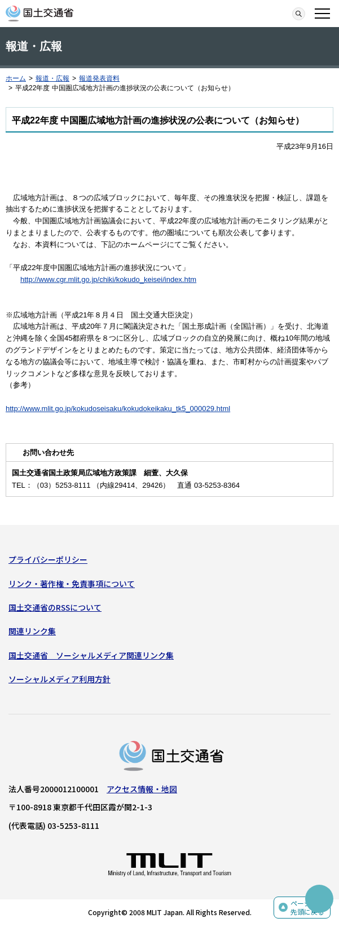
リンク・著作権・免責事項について (71, 583)
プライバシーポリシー (47, 559)
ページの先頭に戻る (307, 907)
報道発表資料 (99, 78)
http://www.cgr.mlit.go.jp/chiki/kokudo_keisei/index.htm (108, 279)
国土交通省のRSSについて (55, 607)
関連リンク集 (32, 631)
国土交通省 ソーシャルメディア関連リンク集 (91, 655)
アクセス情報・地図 (142, 788)
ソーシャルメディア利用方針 (59, 679)
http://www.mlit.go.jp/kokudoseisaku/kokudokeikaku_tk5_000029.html (118, 408)
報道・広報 (52, 78)
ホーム (16, 78)
